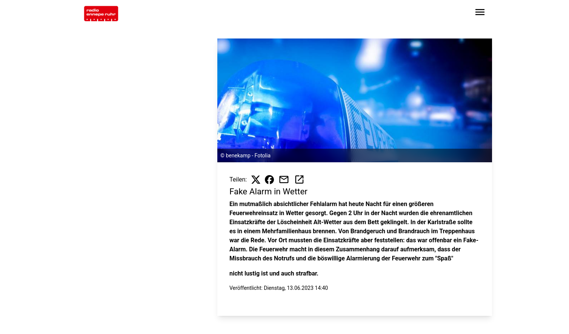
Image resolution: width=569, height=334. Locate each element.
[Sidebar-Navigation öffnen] (480, 13)
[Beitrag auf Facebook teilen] (269, 179)
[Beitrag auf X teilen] (255, 179)
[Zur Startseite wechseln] (101, 13)
